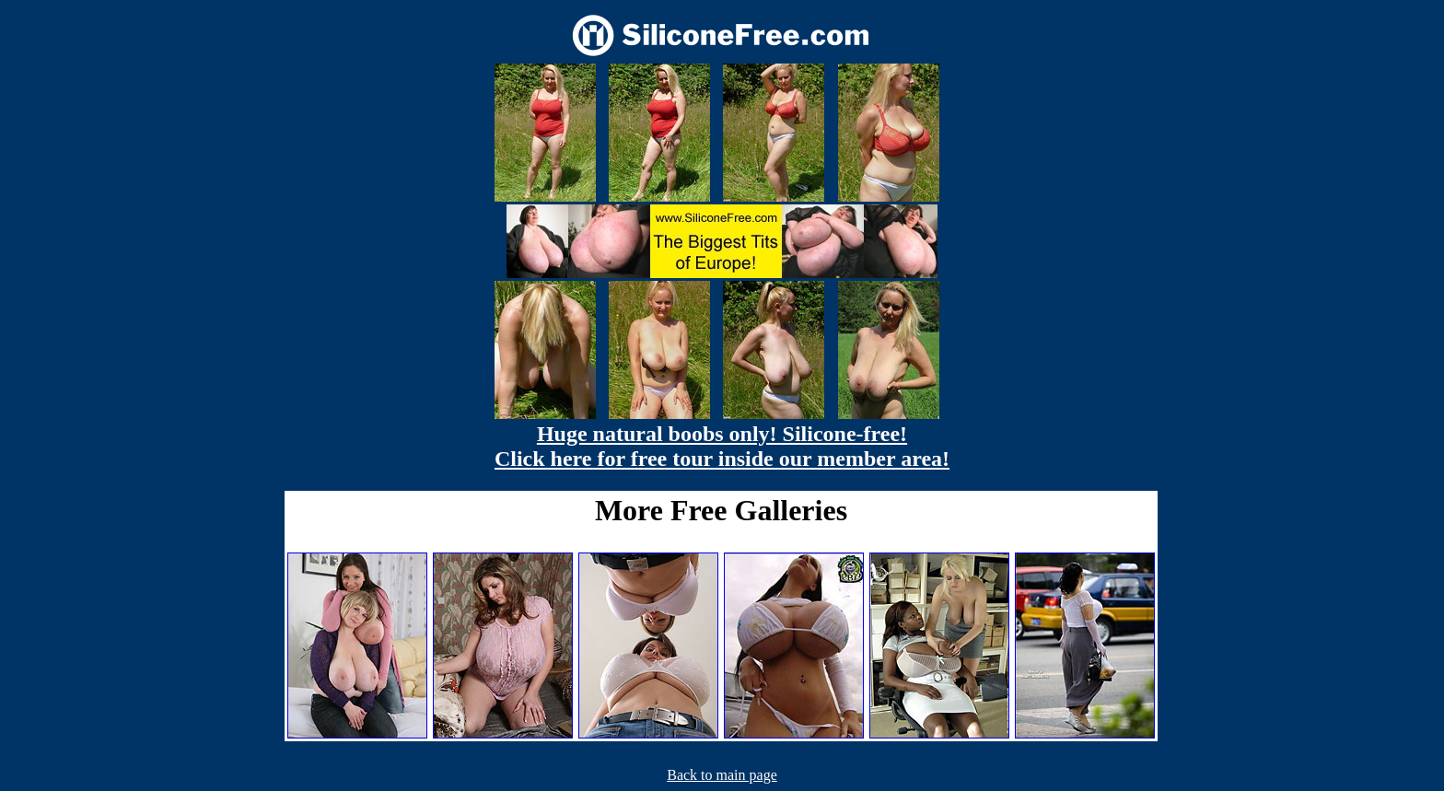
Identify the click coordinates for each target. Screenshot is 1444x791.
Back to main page (722, 775)
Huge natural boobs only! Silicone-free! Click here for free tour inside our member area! (722, 446)
